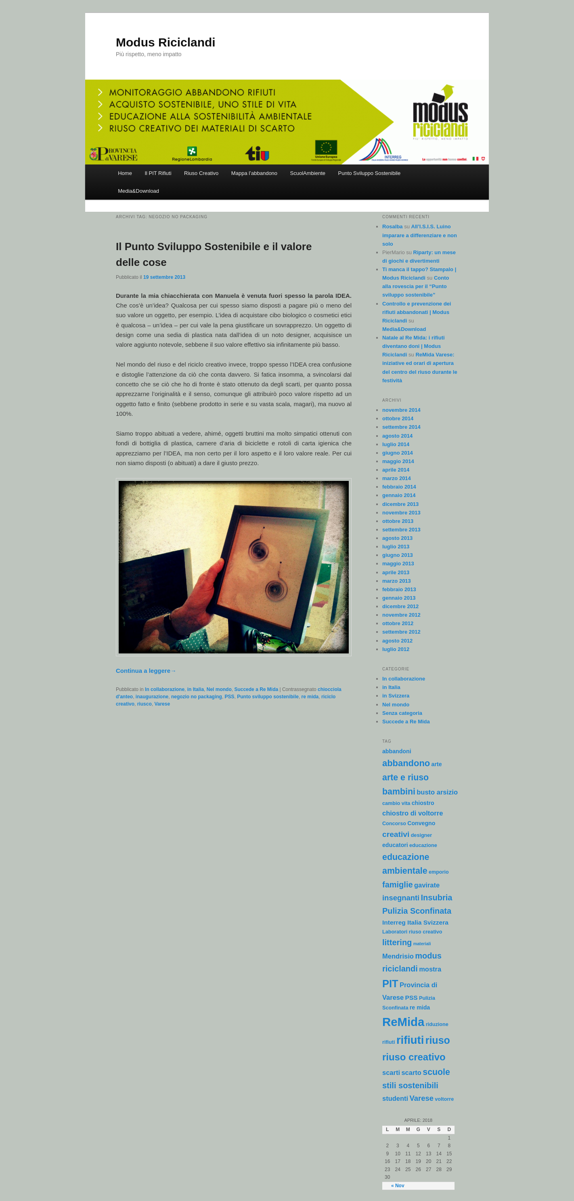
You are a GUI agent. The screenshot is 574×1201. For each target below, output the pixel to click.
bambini (398, 791)
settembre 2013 (401, 530)
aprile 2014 (395, 470)
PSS (230, 697)
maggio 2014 (398, 461)
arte (437, 764)
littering (397, 942)
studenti (395, 1098)
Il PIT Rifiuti (158, 173)
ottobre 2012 (397, 623)
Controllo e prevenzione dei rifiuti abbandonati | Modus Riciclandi (416, 312)
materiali (422, 943)
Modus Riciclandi (166, 42)
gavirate (427, 885)
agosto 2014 (397, 436)
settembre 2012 (401, 632)
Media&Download (138, 191)
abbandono (406, 763)
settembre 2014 (401, 427)
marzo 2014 (396, 478)
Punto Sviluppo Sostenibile (369, 173)
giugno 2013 (397, 555)
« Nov (397, 1185)
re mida (310, 697)
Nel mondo (219, 689)
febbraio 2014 (399, 487)
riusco (144, 704)
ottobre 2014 (397, 418)
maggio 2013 (398, 563)
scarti (391, 1072)
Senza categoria (402, 713)
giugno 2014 (397, 453)
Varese (162, 704)
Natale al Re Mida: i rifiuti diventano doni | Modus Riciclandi (413, 346)
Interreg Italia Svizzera (415, 922)
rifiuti (410, 1040)
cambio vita (396, 803)
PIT (390, 983)
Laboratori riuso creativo (412, 932)
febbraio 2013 (399, 589)
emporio (439, 872)
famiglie (397, 884)
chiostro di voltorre (412, 813)
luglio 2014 (395, 444)
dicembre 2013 (400, 504)
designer (421, 835)
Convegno (421, 823)
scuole (436, 1072)
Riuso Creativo (201, 173)
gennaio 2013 (398, 598)
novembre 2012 (401, 615)
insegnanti (400, 897)
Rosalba (392, 226)
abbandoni (396, 751)
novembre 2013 (401, 513)
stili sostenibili (410, 1085)
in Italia (195, 689)
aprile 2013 (395, 572)
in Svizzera (395, 696)
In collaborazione (164, 689)
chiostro (423, 803)
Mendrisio (398, 956)
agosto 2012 (397, 641)
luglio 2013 (395, 547)
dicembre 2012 (400, 606)
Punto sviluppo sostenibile (268, 697)
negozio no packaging (196, 697)
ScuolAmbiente (307, 173)
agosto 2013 (397, 538)
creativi (395, 834)
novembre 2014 (401, 410)
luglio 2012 (395, 649)
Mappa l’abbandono (254, 173)
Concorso (394, 823)
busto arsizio (437, 792)
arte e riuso (405, 777)
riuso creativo (414, 1056)
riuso (437, 1040)
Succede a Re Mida (256, 689)
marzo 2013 (396, 581)
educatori (395, 845)
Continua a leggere (146, 670)
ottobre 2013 (397, 521)
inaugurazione (152, 697)
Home (125, 173)
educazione (423, 845)
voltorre (444, 1099)
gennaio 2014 (398, 495)
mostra (430, 969)
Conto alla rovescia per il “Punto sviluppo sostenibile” (415, 286)
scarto (411, 1072)
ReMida (403, 1021)
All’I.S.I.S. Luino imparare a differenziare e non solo (419, 235)
